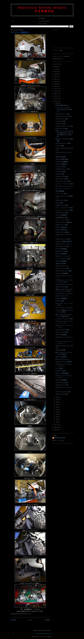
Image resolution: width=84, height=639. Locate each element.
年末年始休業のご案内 (61, 217)
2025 (55, 69)
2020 (55, 81)
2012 (55, 101)
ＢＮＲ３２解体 (59, 145)
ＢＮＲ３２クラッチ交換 (62, 268)
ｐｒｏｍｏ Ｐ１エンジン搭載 (64, 210)
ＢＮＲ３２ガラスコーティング (64, 284)
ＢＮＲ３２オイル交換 (61, 179)
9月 (57, 402)
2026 (55, 66)
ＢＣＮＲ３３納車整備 (61, 273)
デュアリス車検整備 (61, 215)
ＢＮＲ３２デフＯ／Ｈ (61, 296)
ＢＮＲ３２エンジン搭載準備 (63, 222)
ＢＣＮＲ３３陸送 (60, 371)
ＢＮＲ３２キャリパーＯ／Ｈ (63, 244)
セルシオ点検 (59, 202)
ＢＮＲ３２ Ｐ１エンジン (62, 256)
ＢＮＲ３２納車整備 (61, 249)
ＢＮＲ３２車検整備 (61, 334)
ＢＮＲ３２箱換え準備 (61, 159)
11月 (57, 397)
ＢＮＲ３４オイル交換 (61, 118)
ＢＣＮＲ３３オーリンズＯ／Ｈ (64, 293)
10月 (57, 399)
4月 (57, 414)
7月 (57, 407)
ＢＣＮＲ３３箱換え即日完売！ (64, 241)
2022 (55, 76)
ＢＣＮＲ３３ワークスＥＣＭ (63, 116)
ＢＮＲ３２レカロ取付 (61, 128)
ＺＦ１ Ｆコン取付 (61, 193)
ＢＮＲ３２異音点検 (61, 229)
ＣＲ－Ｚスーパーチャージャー (64, 186)
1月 (57, 422)
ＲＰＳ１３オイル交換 (61, 332)
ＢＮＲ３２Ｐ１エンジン (62, 266)
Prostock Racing (59, 437)
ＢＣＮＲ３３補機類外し (20, 32)
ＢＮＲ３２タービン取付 (62, 246)
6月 (57, 409)
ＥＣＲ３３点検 (59, 174)
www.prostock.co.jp (44, 21)
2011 (55, 425)
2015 (55, 93)
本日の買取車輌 (59, 191)
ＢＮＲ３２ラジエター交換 (62, 391)
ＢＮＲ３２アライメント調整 (63, 271)
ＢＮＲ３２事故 (59, 301)
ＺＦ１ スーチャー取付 (62, 220)
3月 (57, 417)
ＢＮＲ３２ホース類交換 (62, 232)
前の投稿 (47, 620)
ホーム (30, 620)
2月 (57, 419)
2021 (55, 79)
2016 (55, 91)
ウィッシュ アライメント (62, 188)
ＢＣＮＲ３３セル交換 (61, 176)
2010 (55, 427)
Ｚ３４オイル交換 (60, 121)
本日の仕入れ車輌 (60, 157)
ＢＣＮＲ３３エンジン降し (62, 114)
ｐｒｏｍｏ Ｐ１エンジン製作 (64, 318)
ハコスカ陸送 (59, 368)
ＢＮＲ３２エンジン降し (62, 385)
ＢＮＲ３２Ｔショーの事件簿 (63, 361)
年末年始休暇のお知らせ (62, 105)
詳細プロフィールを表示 (58, 440)
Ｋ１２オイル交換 (60, 166)
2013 (55, 98)
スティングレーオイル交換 (62, 181)
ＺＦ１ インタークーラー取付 (64, 207)
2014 (55, 96)
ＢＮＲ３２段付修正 (61, 356)
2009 (55, 429)
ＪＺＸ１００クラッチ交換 (62, 258)
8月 (57, 404)
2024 (55, 71)
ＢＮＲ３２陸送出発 (61, 227)
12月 (57, 103)
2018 (55, 86)
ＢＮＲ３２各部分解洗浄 (62, 373)
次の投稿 (13, 620)
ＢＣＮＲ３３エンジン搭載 (62, 143)
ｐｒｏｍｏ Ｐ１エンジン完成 (64, 183)
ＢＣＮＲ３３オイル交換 (62, 329)
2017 (55, 88)
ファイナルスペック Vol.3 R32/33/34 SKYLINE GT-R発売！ (63, 109)
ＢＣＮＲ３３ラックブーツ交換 (64, 126)
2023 (55, 74)
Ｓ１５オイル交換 (60, 171)
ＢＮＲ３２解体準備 (61, 164)
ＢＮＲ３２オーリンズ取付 (62, 239)
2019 (55, 83)
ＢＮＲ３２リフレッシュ (62, 359)
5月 (57, 412)
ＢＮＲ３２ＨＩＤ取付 (61, 200)
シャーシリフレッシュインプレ (64, 307)
